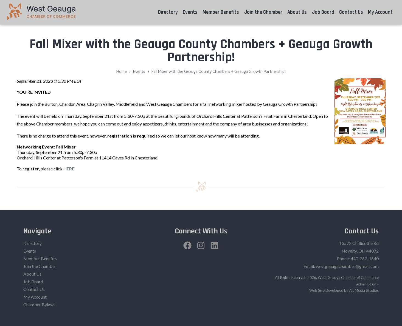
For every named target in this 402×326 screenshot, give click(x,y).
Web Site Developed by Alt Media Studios (344, 290)
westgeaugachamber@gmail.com (347, 266)
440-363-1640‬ (365, 258)
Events (190, 12)
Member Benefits (221, 12)
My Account (380, 12)
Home (121, 71)
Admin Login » (367, 284)
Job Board (323, 12)
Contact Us (351, 12)
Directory (168, 12)
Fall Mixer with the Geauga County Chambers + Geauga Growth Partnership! (218, 71)
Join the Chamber (263, 12)
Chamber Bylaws (39, 304)
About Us (297, 12)
